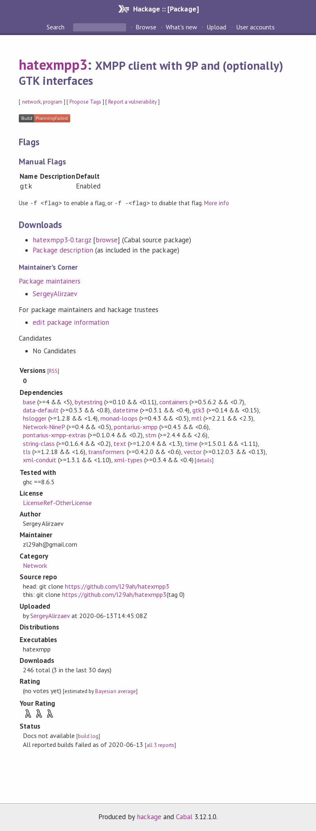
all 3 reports (160, 744)
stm (150, 434)
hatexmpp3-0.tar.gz (62, 239)
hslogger (35, 418)
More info (216, 203)
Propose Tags (85, 101)
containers (173, 401)
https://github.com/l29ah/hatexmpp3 (117, 586)
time (191, 443)
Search (56, 27)
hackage (149, 816)
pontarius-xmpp (135, 426)
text (119, 443)
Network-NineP (44, 426)
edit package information (71, 321)
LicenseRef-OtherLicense (57, 502)
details (204, 459)
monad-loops (118, 418)
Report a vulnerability (132, 101)
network (31, 101)
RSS (53, 370)
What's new (181, 27)
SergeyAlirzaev (55, 293)
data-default (41, 410)
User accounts (255, 27)
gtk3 (198, 410)
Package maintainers (49, 280)
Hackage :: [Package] (165, 8)
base (29, 401)
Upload (216, 27)
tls (27, 451)
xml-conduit (39, 459)
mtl (196, 418)
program (52, 101)
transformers (106, 451)
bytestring (88, 401)
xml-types (128, 459)
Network (35, 565)
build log (88, 735)
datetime (125, 410)
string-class (39, 443)
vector (193, 451)
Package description (63, 249)
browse (107, 239)
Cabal (184, 816)
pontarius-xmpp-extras (55, 434)
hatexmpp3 (53, 64)
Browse (146, 27)
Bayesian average (115, 690)
